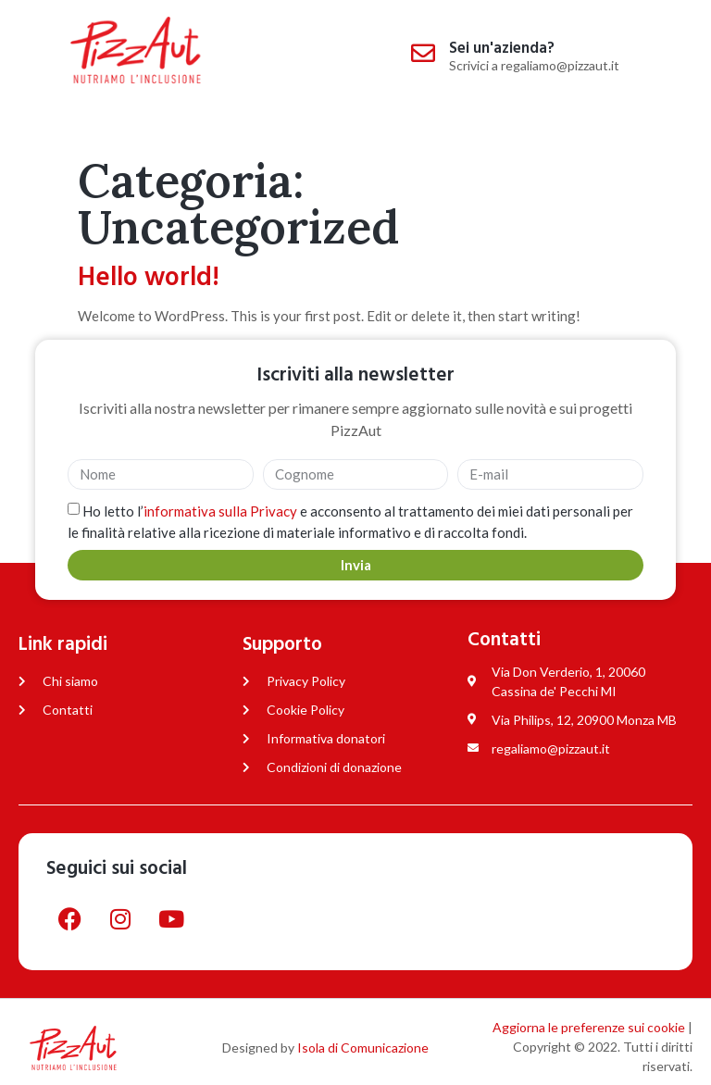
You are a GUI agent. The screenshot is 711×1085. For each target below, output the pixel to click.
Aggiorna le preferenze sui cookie (589, 1027)
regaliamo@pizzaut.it (560, 65)
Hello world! (148, 277)
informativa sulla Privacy (221, 511)
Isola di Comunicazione (363, 1047)
